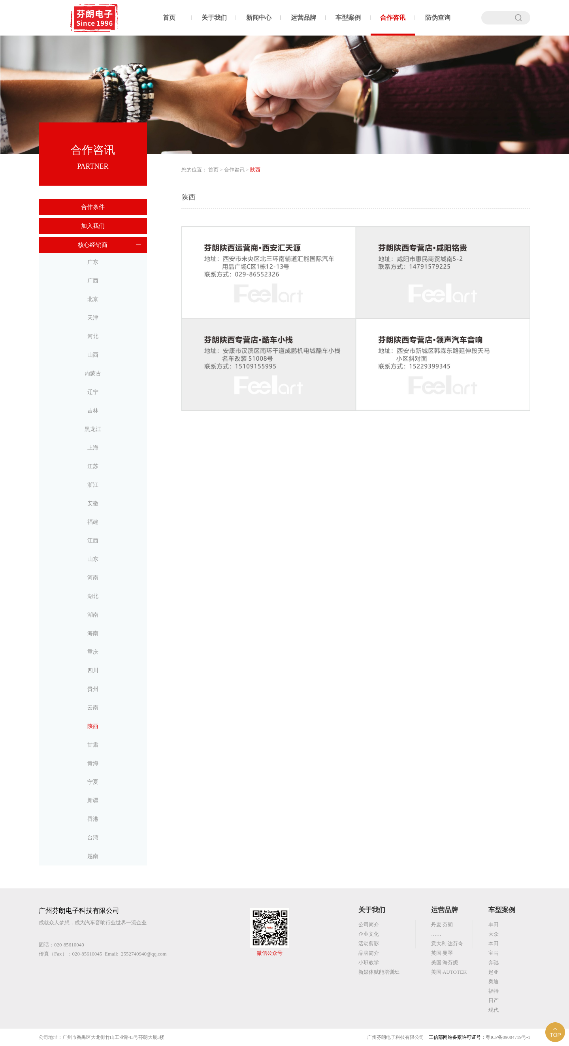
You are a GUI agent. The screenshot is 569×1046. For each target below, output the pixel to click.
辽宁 (92, 392)
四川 (92, 671)
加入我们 (93, 226)
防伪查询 (437, 17)
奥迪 (493, 981)
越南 (92, 856)
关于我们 (214, 17)
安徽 (92, 503)
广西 (92, 281)
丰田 (493, 924)
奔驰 (493, 962)
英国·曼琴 (442, 953)
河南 (92, 578)
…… (436, 934)
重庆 (92, 652)
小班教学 (368, 962)
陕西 (92, 726)
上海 (92, 448)
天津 (92, 318)
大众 (493, 934)
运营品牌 (303, 17)
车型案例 (348, 17)
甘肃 (92, 745)
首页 (169, 17)
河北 (92, 336)
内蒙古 (93, 373)
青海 (92, 763)
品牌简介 (368, 953)
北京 (92, 299)
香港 (92, 819)
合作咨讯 (392, 17)
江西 (92, 541)
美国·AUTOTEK (449, 972)
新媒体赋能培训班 (378, 972)
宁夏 (92, 782)
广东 (92, 262)
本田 (493, 943)
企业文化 (368, 934)
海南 (92, 633)
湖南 (92, 615)
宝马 (493, 953)
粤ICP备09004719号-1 (508, 1037)
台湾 (92, 838)
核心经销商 (92, 245)
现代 (493, 1010)
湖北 (92, 596)
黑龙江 (93, 429)
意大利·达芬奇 (447, 943)
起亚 (493, 972)
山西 (92, 355)
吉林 (92, 411)
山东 (92, 559)
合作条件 (93, 207)
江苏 (92, 466)
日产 (493, 1000)
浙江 (92, 485)
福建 (92, 522)
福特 (493, 991)
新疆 (92, 800)
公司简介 (368, 924)
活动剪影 (368, 943)
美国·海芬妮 (444, 962)
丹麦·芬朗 (442, 924)
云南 (92, 708)
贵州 (92, 689)
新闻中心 (258, 17)
